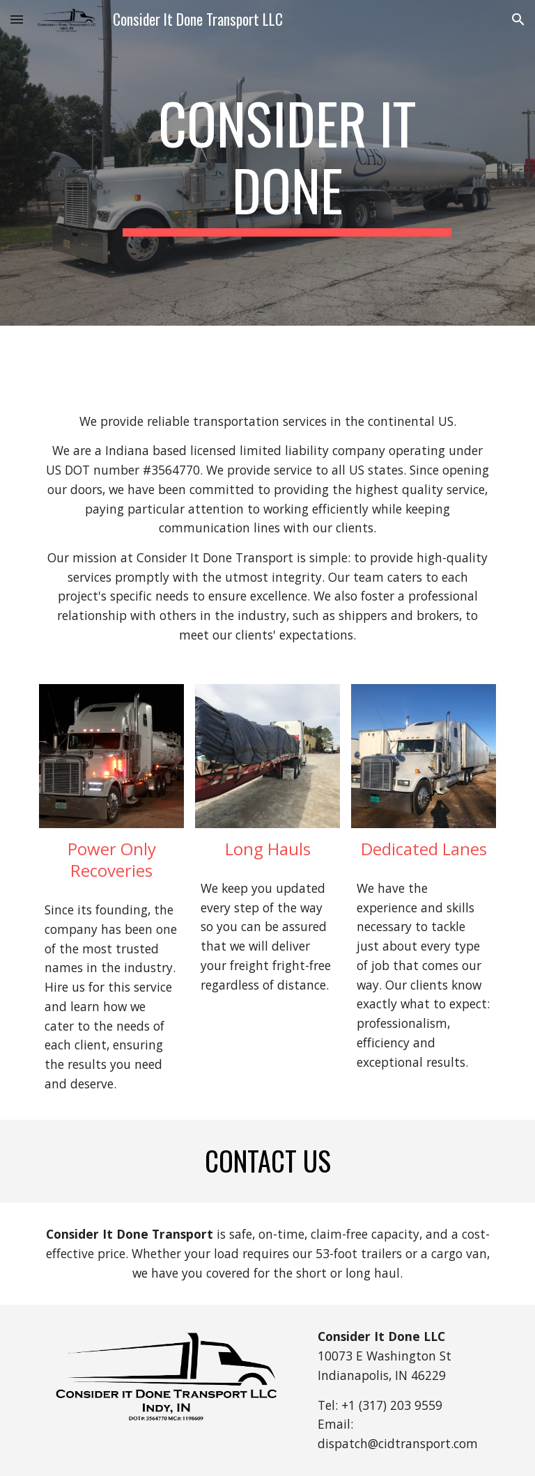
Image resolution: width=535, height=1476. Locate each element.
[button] (16, 19)
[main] (286, 163)
